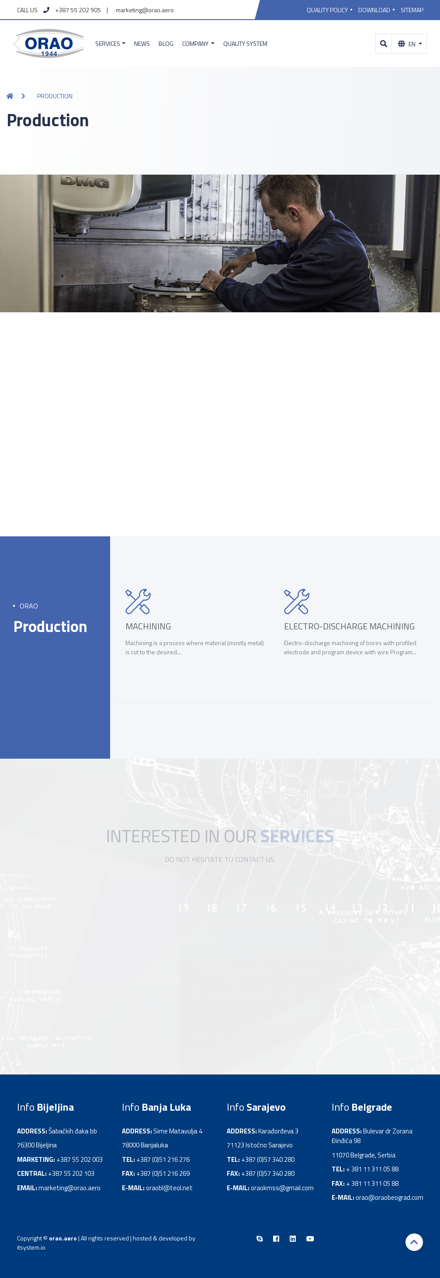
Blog (166, 43)
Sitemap (412, 9)
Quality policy (327, 9)
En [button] (407, 43)
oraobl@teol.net (169, 1188)
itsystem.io (31, 1247)
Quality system (245, 43)
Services (107, 43)
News (142, 43)
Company (196, 43)
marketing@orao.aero (145, 9)
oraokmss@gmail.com (282, 1188)
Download (374, 9)
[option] (196, 637)
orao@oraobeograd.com (389, 1197)
